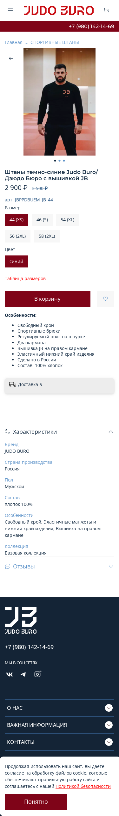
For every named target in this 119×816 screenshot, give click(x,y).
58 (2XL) (47, 236)
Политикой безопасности (83, 786)
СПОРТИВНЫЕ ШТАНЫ (54, 42)
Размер (13, 208)
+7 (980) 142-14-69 (91, 26)
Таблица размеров (25, 278)
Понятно (36, 801)
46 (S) (42, 220)
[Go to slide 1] (55, 161)
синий (16, 261)
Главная (14, 42)
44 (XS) (16, 220)
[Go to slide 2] (60, 161)
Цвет (10, 249)
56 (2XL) (18, 236)
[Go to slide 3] (64, 161)
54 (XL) (67, 220)
